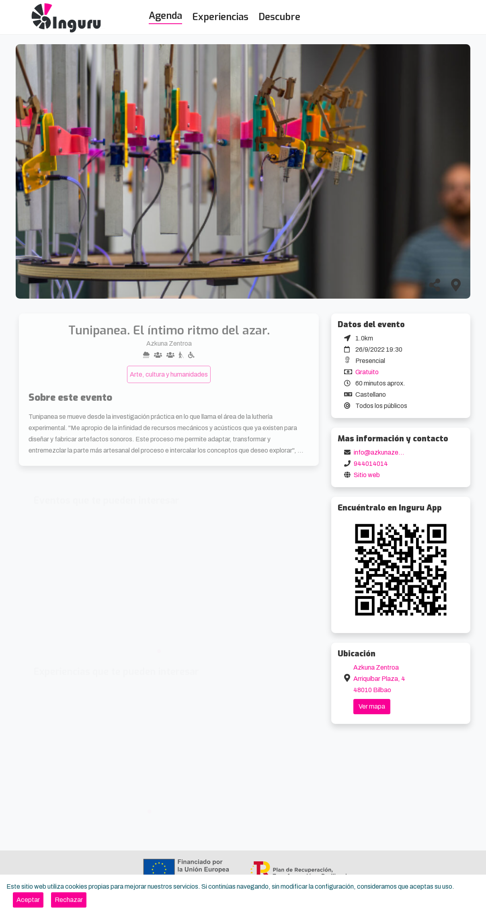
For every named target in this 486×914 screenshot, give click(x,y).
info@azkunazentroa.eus (389, 452)
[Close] (28, 900)
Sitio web (367, 474)
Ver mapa (372, 706)
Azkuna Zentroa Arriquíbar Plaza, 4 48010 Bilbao (379, 678)
